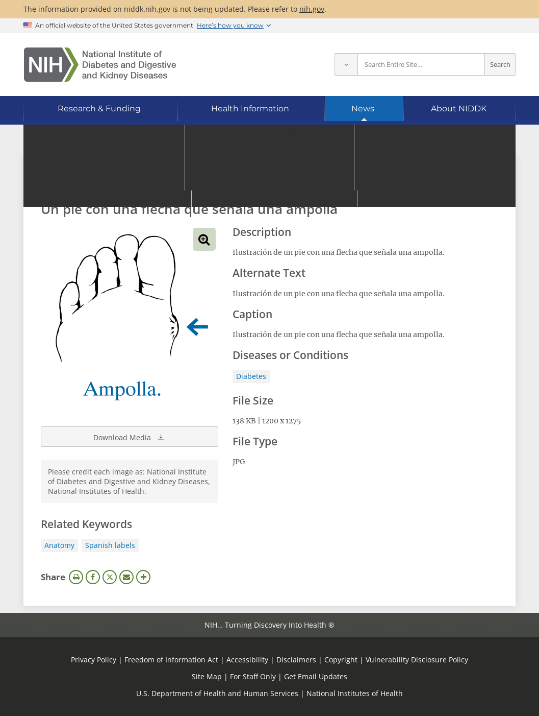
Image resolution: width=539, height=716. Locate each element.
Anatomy (59, 545)
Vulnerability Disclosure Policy (417, 659)
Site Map (207, 676)
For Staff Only (253, 676)
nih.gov (311, 9)
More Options (143, 577)
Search (500, 64)
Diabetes (251, 376)
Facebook (93, 577)
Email (126, 577)
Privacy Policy (93, 659)
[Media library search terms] (254, 181)
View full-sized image (204, 239)
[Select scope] (346, 64)
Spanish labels (110, 545)
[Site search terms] (421, 64)
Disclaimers (296, 659)
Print (76, 577)
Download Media (129, 437)
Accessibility (247, 659)
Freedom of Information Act (171, 659)
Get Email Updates (315, 676)
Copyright (340, 659)
